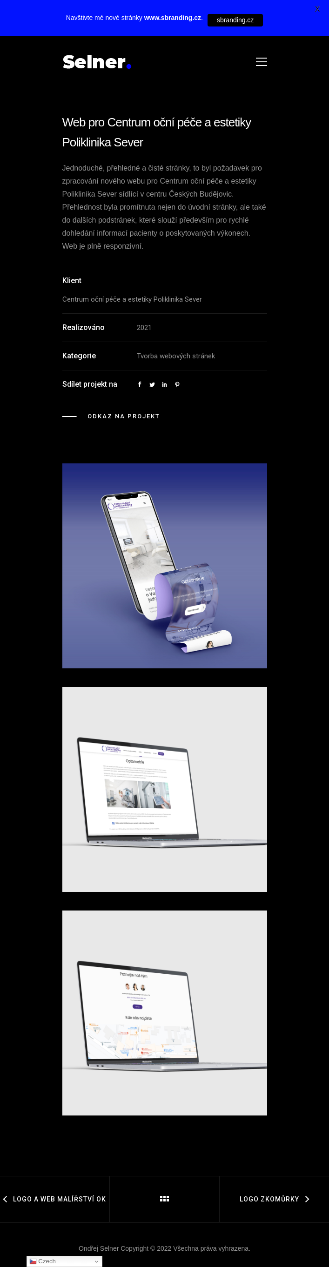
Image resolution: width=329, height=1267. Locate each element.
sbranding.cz (235, 20)
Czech (42, 1261)
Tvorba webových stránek (176, 356)
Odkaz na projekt (123, 416)
